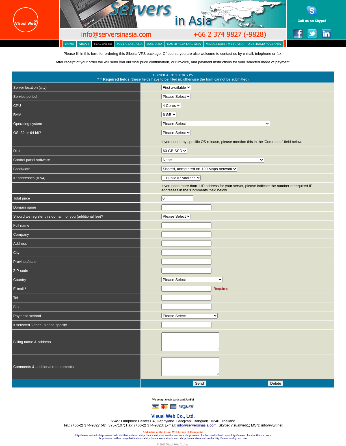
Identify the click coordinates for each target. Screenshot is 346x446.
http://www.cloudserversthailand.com (207, 435)
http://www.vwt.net (86, 435)
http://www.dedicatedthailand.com (118, 435)
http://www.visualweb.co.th (197, 438)
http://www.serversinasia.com (162, 438)
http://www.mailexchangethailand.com (121, 438)
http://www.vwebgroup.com (230, 438)
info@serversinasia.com (197, 425)
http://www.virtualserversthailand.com (162, 435)
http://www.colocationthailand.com (251, 435)
